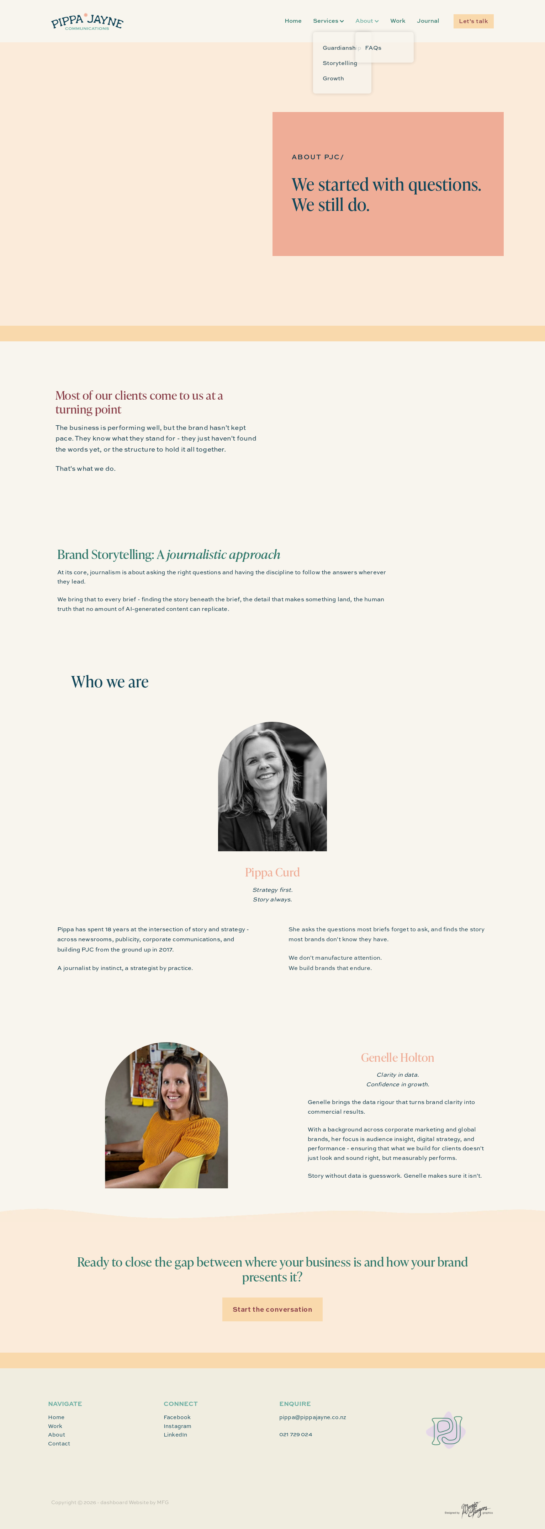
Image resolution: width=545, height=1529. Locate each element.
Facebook (177, 1417)
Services (328, 20)
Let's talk (473, 21)
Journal (428, 20)
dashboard (114, 1502)
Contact (59, 1443)
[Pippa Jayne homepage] (95, 21)
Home (293, 20)
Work (398, 20)
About (367, 20)
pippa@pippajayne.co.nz (312, 1417)
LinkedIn (175, 1434)
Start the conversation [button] (273, 1309)
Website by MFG (149, 1502)
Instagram (177, 1426)
